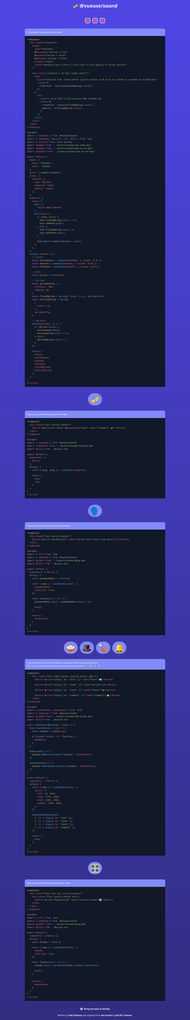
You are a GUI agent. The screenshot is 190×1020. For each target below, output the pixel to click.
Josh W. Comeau (123, 1015)
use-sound (106, 1015)
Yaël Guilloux (75, 1015)
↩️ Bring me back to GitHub (95, 1008)
